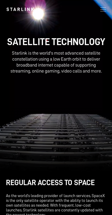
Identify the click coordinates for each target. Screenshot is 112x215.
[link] (20, 9)
